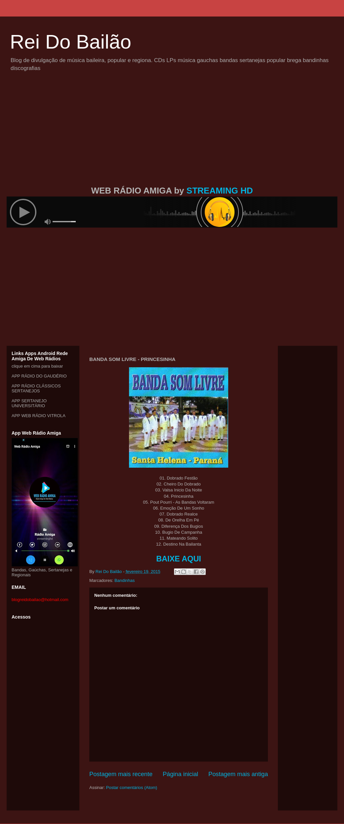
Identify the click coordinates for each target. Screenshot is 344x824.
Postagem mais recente (120, 774)
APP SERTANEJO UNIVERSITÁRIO (29, 403)
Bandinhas (124, 580)
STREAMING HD (220, 191)
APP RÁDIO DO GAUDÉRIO (39, 376)
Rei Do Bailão (70, 42)
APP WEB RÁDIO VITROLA (38, 415)
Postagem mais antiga (238, 774)
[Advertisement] (172, 136)
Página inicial (180, 774)
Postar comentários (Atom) (131, 787)
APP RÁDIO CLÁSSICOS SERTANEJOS (36, 388)
